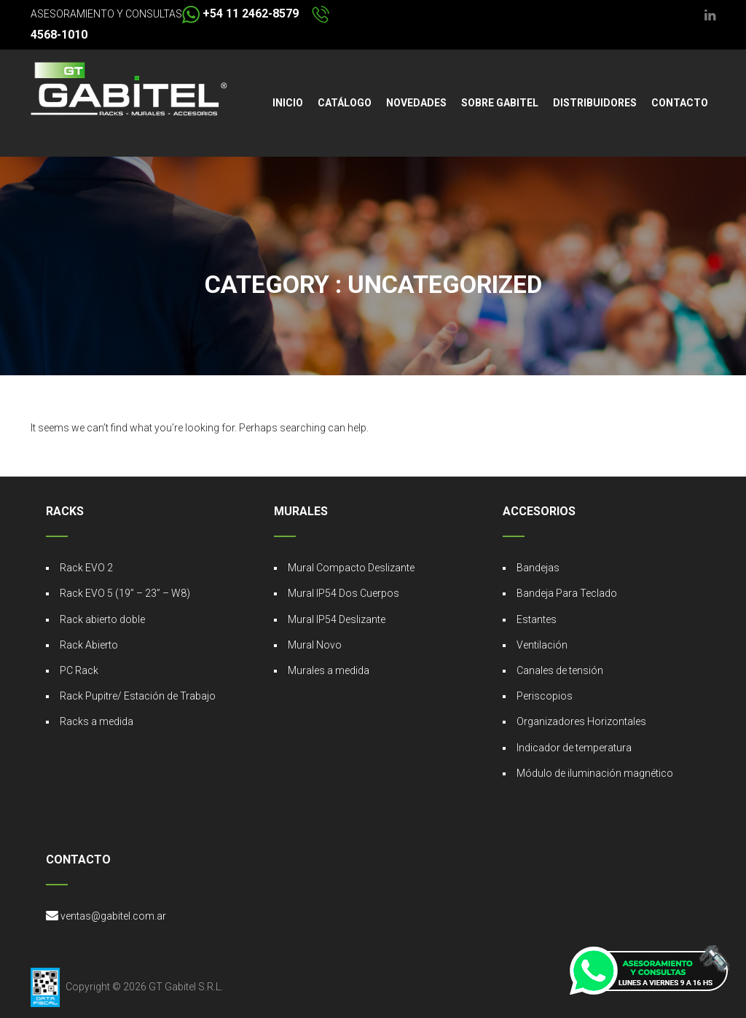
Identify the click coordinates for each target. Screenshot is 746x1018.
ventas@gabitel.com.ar (113, 916)
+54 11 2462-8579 (240, 13)
